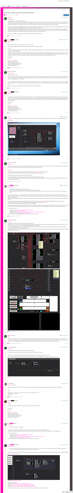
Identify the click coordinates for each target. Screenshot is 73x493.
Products (3, 6)
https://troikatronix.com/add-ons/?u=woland (27, 485)
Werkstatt (18, 6)
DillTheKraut (10, 17)
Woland (9, 444)
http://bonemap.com (11, 60)
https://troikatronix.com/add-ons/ (15, 485)
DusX (8, 185)
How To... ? (8, 14)
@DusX (13, 335)
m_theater (9, 116)
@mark (39, 431)
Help (13, 6)
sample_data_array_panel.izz (13, 121)
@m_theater (10, 170)
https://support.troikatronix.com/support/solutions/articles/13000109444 (25, 486)
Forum (8, 6)
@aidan (9, 402)
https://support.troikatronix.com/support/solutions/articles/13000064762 (23, 484)
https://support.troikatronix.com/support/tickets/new (25, 434)
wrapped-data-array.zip (16, 480)
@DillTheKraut (17, 39)
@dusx (9, 337)
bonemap (9, 39)
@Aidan (16, 400)
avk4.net (9, 156)
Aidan (9, 383)
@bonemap (14, 71)
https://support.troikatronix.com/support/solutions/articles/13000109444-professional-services (30, 436)
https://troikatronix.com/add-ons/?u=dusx (20, 435)
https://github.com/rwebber (26, 437)
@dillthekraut (10, 41)
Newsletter (25, 6)
